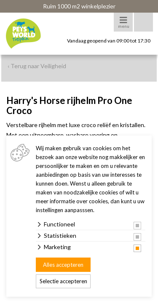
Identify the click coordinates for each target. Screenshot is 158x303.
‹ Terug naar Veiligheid (37, 65)
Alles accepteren (63, 264)
